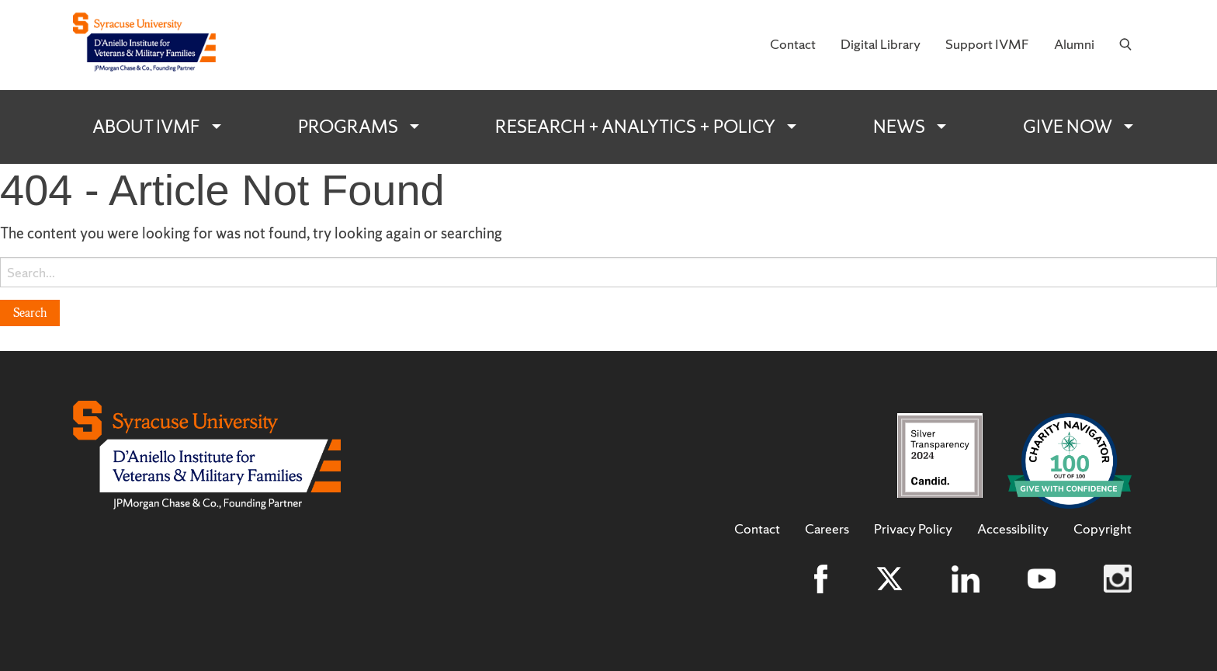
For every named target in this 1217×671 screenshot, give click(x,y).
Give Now (1067, 126)
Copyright (1102, 529)
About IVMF (146, 126)
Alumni (1074, 44)
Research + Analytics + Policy (635, 126)
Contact (793, 44)
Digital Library (881, 44)
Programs (348, 126)
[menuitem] (793, 45)
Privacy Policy (913, 529)
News (899, 126)
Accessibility (1013, 529)
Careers (827, 529)
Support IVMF (987, 44)
